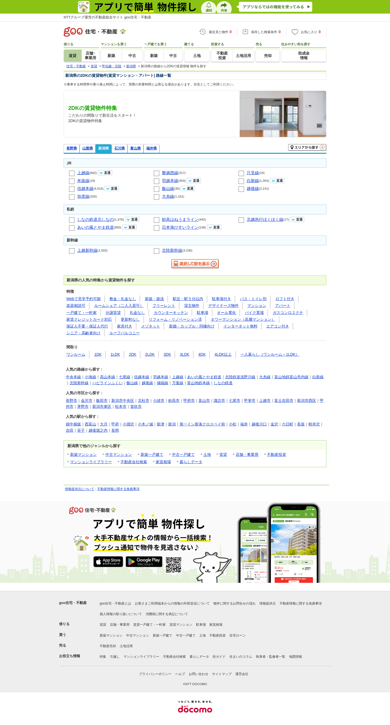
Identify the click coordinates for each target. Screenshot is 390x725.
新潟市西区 (306, 400)
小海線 (90, 377)
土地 (207, 454)
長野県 (71, 148)
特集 (103, 657)
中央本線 (73, 377)
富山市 (204, 400)
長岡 (115, 430)
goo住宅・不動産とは (115, 603)
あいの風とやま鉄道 (95, 227)
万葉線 (177, 383)
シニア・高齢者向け (83, 333)
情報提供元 (267, 603)
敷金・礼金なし (122, 299)
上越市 (265, 400)
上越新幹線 (87, 250)
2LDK (150, 354)
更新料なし (130, 319)
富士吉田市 (283, 400)
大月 (104, 424)
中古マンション (118, 454)
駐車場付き (221, 299)
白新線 (253, 180)
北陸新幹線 (172, 250)
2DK (132, 354)
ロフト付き (284, 299)
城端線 (162, 383)
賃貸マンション (181, 625)
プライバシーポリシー (155, 674)
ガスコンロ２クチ (288, 312)
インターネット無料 (240, 326)
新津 (160, 424)
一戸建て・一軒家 (81, 312)
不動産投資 (276, 454)
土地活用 (126, 646)
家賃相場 (163, 462)
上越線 (83, 172)
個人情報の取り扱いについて (121, 614)
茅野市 (83, 406)
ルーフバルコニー (124, 333)
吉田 (69, 430)
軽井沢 (314, 424)
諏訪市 (219, 400)
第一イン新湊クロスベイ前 (202, 424)
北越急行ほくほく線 (265, 219)
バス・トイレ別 (253, 299)
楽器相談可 (75, 305)
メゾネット (150, 326)
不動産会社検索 (134, 462)
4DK (202, 354)
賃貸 (223, 454)
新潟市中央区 (122, 400)
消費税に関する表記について (167, 614)
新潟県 (103, 148)
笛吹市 (136, 406)
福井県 (151, 148)
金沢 (274, 424)
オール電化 (226, 312)
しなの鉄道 (223, 383)
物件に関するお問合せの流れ (234, 603)
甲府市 (189, 400)
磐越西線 (170, 172)
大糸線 (168, 196)
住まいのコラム (240, 657)
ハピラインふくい (107, 383)
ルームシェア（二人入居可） (119, 305)
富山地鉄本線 (198, 383)
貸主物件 (191, 305)
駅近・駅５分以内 (188, 299)
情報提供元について (79, 489)
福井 (244, 424)
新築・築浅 (154, 299)
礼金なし (137, 312)
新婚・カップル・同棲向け (191, 326)
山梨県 (87, 148)
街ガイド (219, 657)
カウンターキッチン (171, 312)
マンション (256, 305)
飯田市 (102, 400)
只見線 (253, 172)
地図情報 (295, 657)
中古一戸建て (183, 454)
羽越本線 (170, 180)
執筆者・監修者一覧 (270, 657)
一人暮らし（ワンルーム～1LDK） (269, 354)
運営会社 (241, 674)
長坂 (301, 424)
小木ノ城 (145, 424)
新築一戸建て (152, 454)
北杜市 (143, 400)
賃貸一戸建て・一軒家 (149, 625)
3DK (167, 354)
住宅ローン (237, 635)
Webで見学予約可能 (83, 299)
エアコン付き (277, 326)
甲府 (115, 424)
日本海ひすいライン (180, 227)
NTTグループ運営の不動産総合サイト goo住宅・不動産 (107, 17)
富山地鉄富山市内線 (291, 377)
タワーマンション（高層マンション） (243, 319)
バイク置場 (254, 312)
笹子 (81, 430)
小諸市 (158, 400)
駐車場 (202, 312)
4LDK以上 (223, 354)
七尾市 (234, 400)
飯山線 (168, 188)
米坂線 (83, 180)
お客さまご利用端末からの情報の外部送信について (172, 603)
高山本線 (107, 377)
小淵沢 (128, 424)
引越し (115, 657)
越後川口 (259, 424)
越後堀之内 (98, 430)
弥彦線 (83, 196)
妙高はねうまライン (180, 219)
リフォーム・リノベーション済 (175, 319)
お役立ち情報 (69, 656)
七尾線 (124, 377)
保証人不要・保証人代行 (87, 326)
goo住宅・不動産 (73, 603)
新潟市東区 (101, 406)
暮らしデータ (191, 462)
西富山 (90, 424)
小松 (232, 424)
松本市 (120, 406)
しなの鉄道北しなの (95, 219)
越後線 (253, 188)
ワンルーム (75, 354)
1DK (98, 354)
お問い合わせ (198, 674)
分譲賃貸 (113, 312)
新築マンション (83, 454)
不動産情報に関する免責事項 (118, 489)
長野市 (71, 400)
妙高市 (174, 400)
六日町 (287, 424)
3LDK (184, 354)
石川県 (119, 148)
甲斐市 (249, 400)
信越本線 (85, 188)
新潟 (172, 424)
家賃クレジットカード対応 (89, 319)
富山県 (135, 148)
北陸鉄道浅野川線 (240, 377)
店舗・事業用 (247, 454)
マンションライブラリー (91, 462)
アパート (282, 305)
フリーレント (163, 305)
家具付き (124, 326)
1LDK (115, 354)
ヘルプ (180, 674)
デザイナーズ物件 (223, 305)
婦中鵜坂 (73, 424)
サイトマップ (222, 674)
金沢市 (86, 400)
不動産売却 (108, 646)
